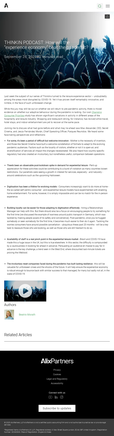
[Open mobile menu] (108, 6)
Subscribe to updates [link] (57, 408)
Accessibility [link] (57, 383)
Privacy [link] (57, 370)
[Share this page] (107, 16)
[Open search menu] (100, 6)
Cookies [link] (57, 374)
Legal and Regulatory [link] (57, 379)
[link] (6, 6)
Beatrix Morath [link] (19, 315)
